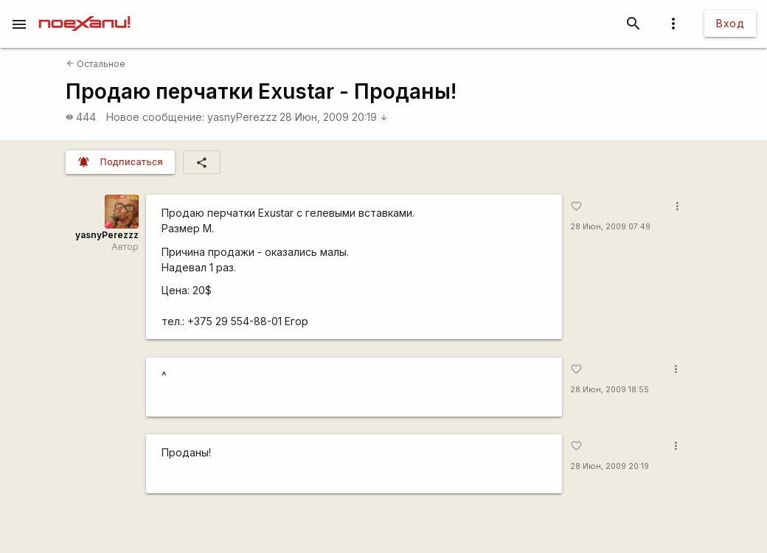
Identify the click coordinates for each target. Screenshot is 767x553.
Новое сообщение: (155, 117)
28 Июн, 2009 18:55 (609, 389)
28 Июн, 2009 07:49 (610, 227)
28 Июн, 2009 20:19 (334, 117)
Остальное (96, 63)
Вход (730, 23)
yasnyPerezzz (242, 117)
